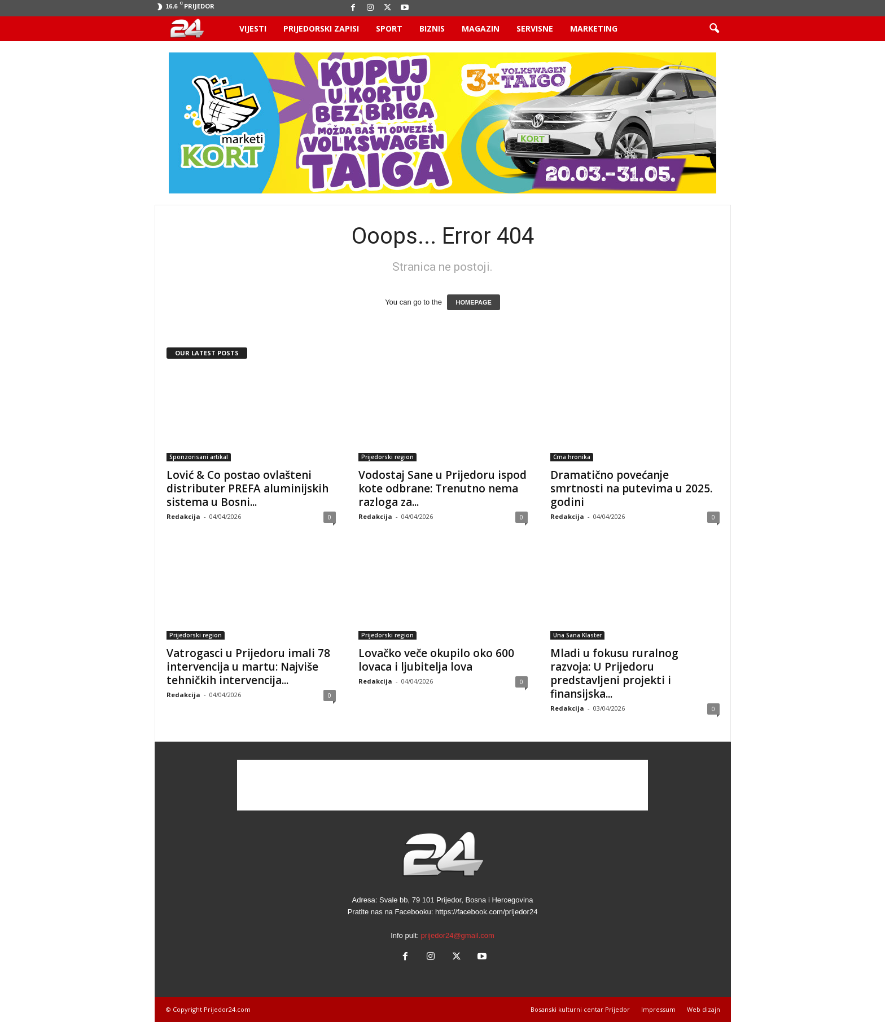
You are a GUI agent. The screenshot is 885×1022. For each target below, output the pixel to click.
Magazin (481, 28)
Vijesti (252, 28)
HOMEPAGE (473, 302)
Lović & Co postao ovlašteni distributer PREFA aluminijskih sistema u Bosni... (247, 488)
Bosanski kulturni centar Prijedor (580, 1009)
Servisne (534, 28)
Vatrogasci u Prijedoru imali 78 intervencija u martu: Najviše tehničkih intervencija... (248, 667)
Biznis (432, 28)
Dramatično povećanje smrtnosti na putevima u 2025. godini (631, 488)
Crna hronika (571, 457)
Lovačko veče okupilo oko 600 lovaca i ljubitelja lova (436, 660)
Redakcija (183, 516)
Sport (389, 28)
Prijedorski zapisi (321, 28)
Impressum (658, 1009)
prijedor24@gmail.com (457, 935)
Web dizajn (703, 1009)
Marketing (593, 28)
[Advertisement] (442, 785)
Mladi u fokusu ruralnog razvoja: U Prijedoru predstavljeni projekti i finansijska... (614, 673)
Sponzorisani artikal (198, 457)
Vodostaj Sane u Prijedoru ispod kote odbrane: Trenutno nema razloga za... (442, 488)
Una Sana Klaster (577, 635)
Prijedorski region (387, 457)
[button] (714, 28)
